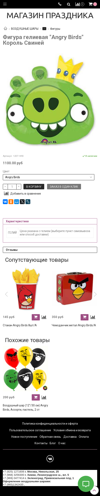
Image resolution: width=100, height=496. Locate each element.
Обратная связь (50, 436)
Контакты (41, 443)
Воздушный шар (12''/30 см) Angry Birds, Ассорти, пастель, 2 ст (25, 407)
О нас (61, 443)
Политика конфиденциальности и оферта (50, 423)
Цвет (6, 171)
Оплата (84, 436)
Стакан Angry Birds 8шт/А (20, 325)
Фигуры (55, 28)
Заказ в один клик (64, 186)
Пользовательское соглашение (30, 430)
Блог (53, 443)
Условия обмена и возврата (72, 430)
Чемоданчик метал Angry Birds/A (74, 325)
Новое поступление (24, 436)
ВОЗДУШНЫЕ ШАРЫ (24, 28)
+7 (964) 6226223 (36, 484)
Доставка (70, 436)
